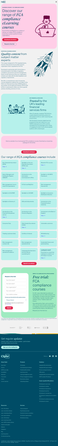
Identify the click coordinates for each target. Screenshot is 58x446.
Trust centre (3, 376)
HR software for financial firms (45, 388)
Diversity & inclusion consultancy (26, 413)
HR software (22, 365)
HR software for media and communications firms (47, 396)
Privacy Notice (7, 442)
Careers (2, 379)
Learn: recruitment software (6, 410)
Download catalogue (29, 152)
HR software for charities (44, 386)
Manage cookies (14, 442)
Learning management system (26, 374)
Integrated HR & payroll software (45, 367)
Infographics (3, 429)
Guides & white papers (5, 424)
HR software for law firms (44, 391)
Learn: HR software (5, 408)
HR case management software (26, 376)
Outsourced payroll (24, 408)
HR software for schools (44, 401)
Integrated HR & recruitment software (46, 374)
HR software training (24, 417)
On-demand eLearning (5, 436)
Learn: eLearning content (6, 420)
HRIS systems (42, 372)
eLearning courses (24, 372)
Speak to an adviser (29, 263)
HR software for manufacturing (45, 393)
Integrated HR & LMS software (45, 365)
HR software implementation (25, 415)
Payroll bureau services (24, 410)
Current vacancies (4, 381)
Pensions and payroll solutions (45, 369)
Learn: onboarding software (6, 413)
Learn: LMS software (5, 417)
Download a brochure (10, 39)
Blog (2, 431)
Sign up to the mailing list (10, 347)
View (4, 166)
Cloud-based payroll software (26, 367)
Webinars (3, 427)
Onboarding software (24, 381)
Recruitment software (24, 379)
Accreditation (3, 372)
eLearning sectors (4, 433)
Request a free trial (9, 44)
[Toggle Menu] (56, 2)
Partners (3, 367)
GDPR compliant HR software (45, 376)
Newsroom (3, 374)
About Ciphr (3, 365)
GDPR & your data (4, 369)
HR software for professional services (46, 399)
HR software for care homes (44, 384)
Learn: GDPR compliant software (7, 422)
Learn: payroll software (5, 415)
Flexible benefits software (25, 369)
